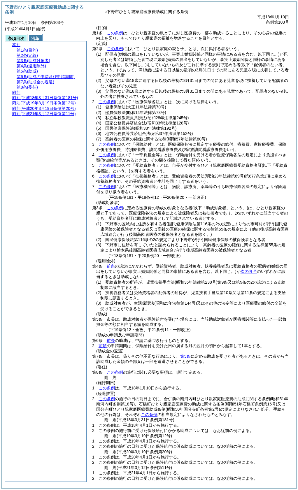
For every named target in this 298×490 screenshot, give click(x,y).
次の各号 (249, 271)
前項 (103, 345)
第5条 (185, 356)
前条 (111, 266)
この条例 (115, 33)
